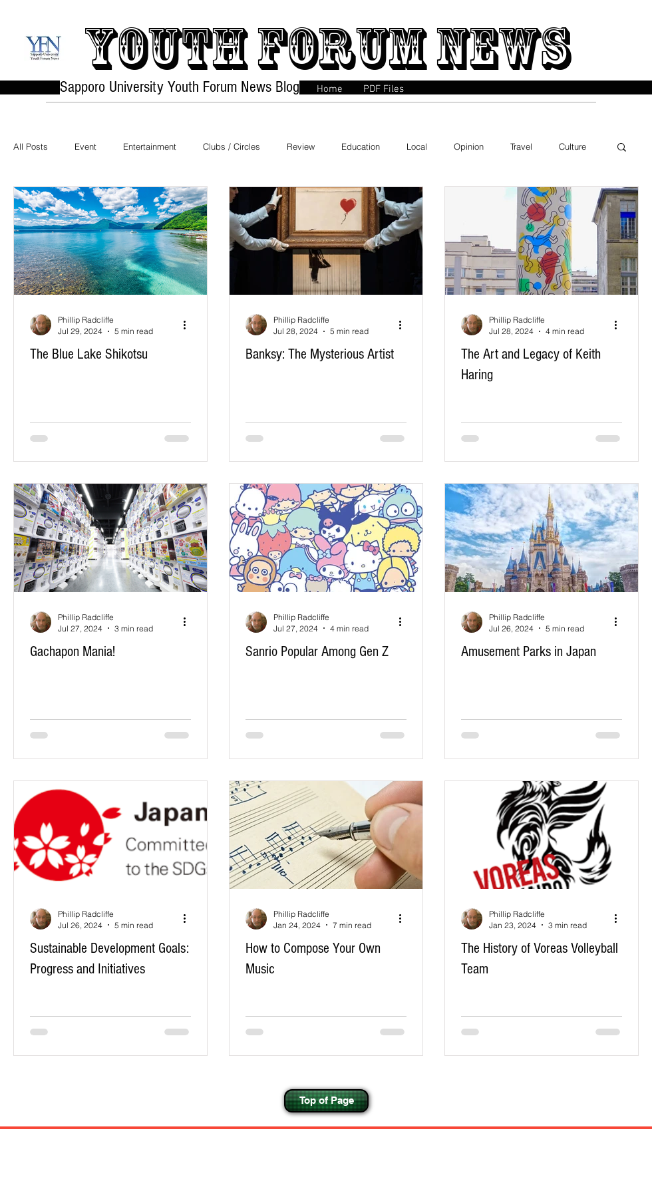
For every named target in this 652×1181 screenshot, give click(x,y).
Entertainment (149, 146)
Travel (521, 146)
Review (301, 146)
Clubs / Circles (231, 146)
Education (360, 146)
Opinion (469, 146)
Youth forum (253, 48)
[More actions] (189, 325)
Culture (572, 146)
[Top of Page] (326, 1100)
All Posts (30, 146)
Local (417, 146)
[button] (621, 148)
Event (85, 146)
